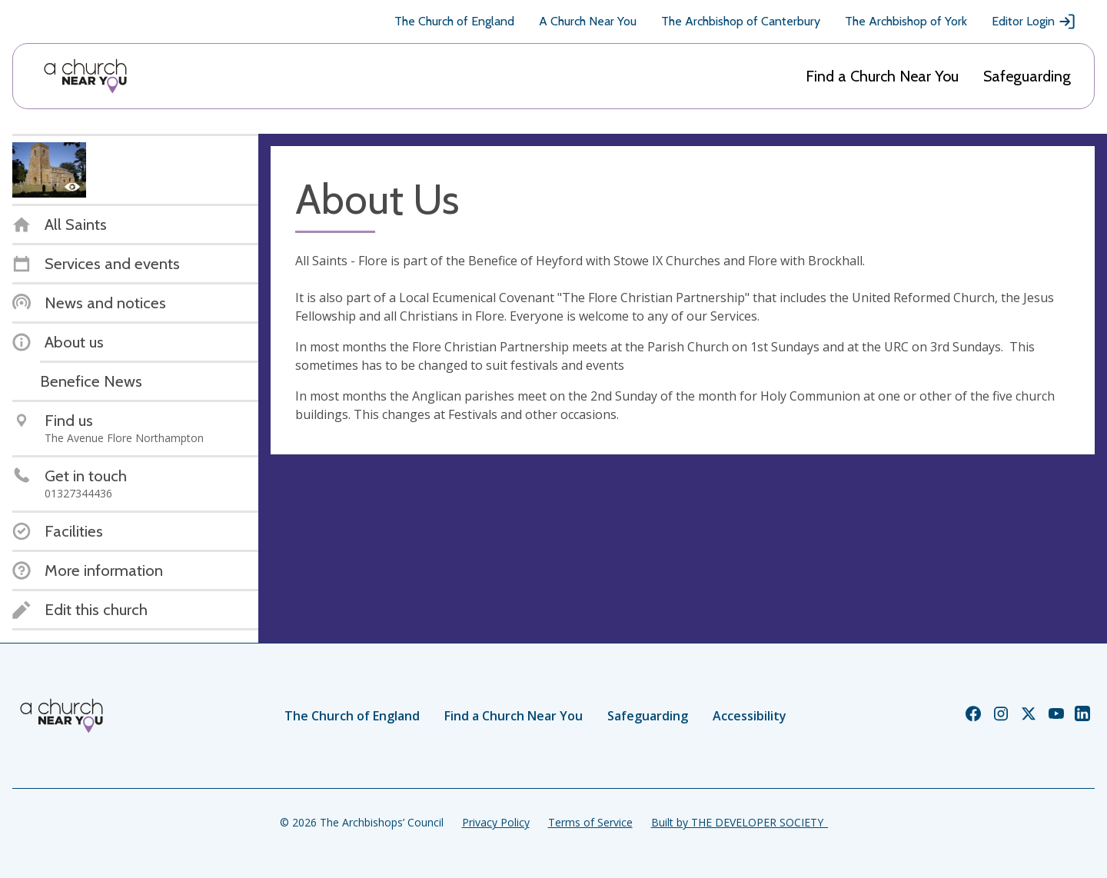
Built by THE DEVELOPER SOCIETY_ (739, 822)
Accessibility (749, 715)
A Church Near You (588, 21)
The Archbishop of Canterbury (740, 21)
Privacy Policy (496, 822)
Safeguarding (1027, 76)
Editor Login (1034, 21)
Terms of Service (590, 822)
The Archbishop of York (906, 21)
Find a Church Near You (882, 76)
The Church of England (454, 21)
